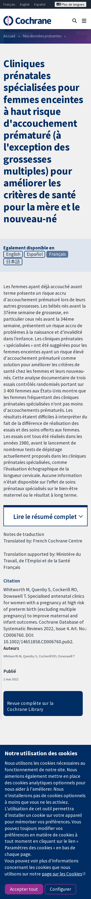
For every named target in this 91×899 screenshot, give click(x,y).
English (25, 4)
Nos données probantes (42, 35)
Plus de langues (70, 4)
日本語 (13, 261)
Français (9, 4)
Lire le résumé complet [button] (45, 517)
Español (39, 4)
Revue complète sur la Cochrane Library (30, 706)
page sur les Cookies (62, 874)
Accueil (9, 35)
